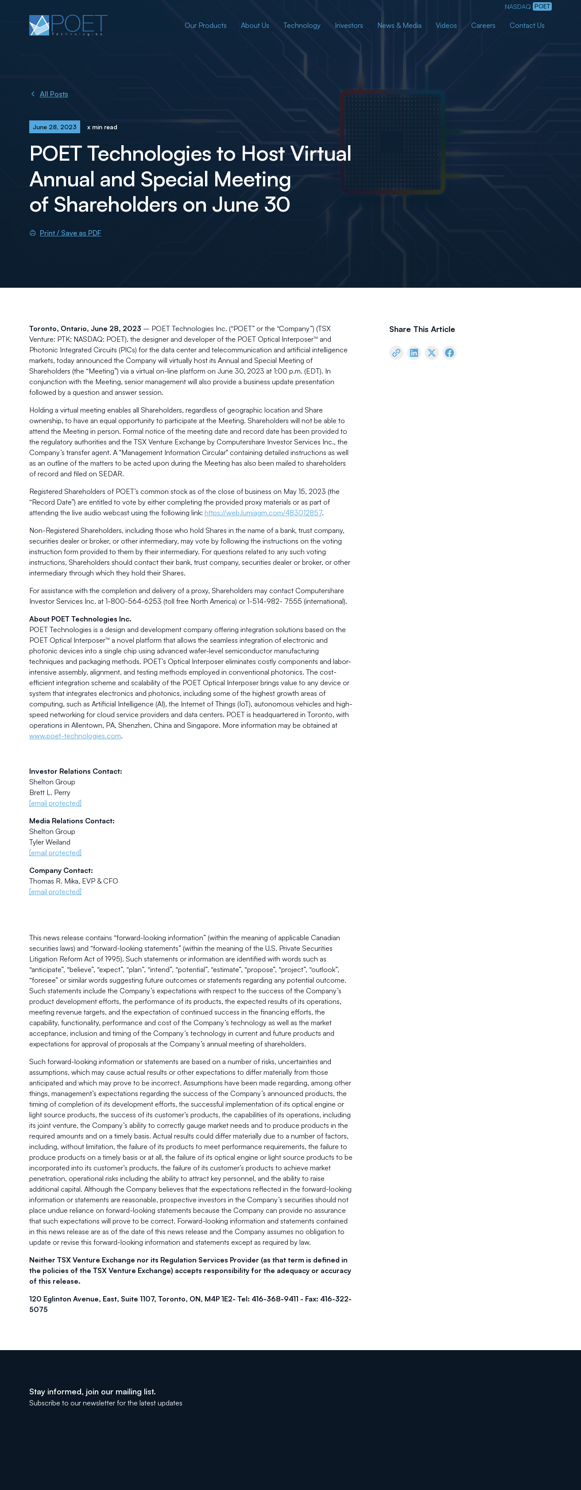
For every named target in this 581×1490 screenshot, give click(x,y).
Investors (349, 25)
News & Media (399, 25)
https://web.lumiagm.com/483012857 (263, 512)
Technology (302, 25)
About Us (255, 25)
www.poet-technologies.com (75, 735)
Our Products (206, 25)
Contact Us (527, 25)
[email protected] (55, 803)
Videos (446, 25)
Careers (483, 25)
